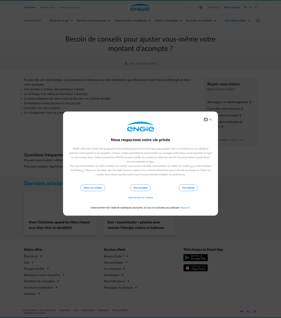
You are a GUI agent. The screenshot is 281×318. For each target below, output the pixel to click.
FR (205, 119)
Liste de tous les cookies (140, 197)
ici (191, 166)
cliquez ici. (185, 207)
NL (210, 119)
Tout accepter (140, 188)
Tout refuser (188, 188)
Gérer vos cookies (93, 188)
